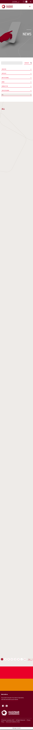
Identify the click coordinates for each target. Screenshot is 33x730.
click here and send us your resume (9, 699)
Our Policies (14, 1)
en (26, 1)
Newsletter (5, 86)
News (3, 82)
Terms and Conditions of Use (13, 721)
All (2, 94)
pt (23, 1)
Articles (4, 73)
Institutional (5, 77)
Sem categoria (5, 90)
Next (29, 659)
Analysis (4, 69)
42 (25, 659)
